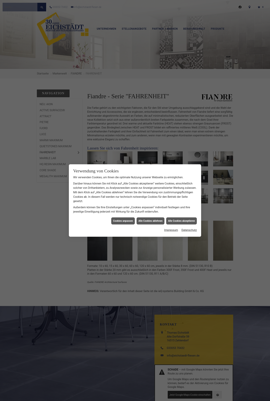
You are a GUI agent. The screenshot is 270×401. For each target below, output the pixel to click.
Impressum (171, 224)
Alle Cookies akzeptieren (181, 215)
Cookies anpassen (123, 215)
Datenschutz (189, 224)
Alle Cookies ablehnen (150, 215)
